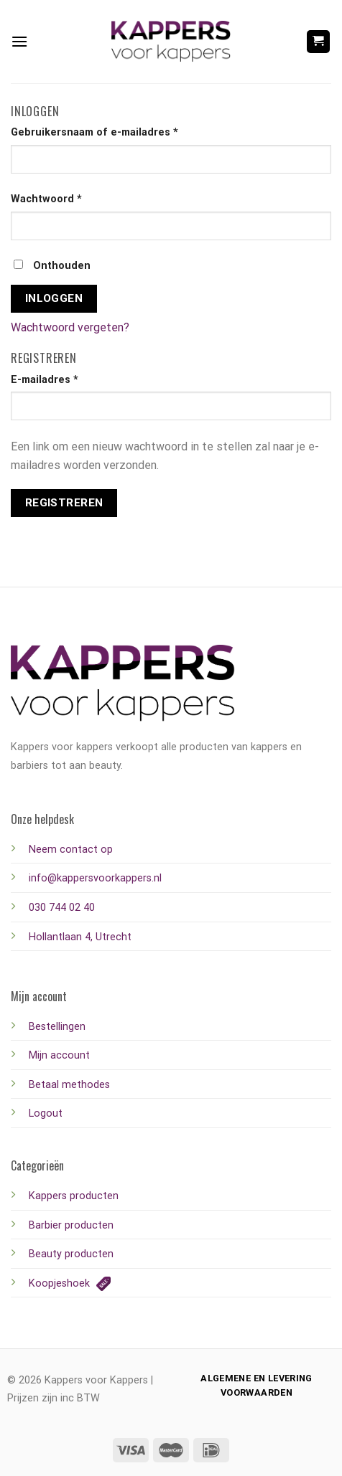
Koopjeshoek (70, 1283)
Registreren (64, 502)
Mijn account (59, 1055)
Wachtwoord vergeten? (70, 327)
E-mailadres (44, 380)
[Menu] (19, 41)
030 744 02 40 (62, 908)
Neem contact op (71, 849)
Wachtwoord (46, 199)
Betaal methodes (69, 1085)
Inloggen (54, 298)
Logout (46, 1113)
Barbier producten (71, 1225)
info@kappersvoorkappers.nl (95, 878)
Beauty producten (71, 1254)
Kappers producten (74, 1196)
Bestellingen (57, 1027)
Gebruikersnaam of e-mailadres (94, 132)
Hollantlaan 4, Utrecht (80, 937)
